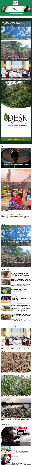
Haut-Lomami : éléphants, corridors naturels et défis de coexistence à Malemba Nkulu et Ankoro (21, 315)
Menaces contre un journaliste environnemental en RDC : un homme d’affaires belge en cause (20, 448)
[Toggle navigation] (2, 17)
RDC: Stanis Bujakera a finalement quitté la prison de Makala (20, 454)
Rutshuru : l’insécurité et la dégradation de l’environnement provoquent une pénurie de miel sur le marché (21, 298)
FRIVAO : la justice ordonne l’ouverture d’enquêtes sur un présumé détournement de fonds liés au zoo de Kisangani (15, 23)
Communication (13, 445)
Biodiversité (21, 274)
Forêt (9, 264)
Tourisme (11, 26)
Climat (10, 167)
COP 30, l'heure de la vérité (6, 210)
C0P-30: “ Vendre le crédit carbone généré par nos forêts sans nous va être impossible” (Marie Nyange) (15, 207)
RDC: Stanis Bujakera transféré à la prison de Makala (20, 461)
